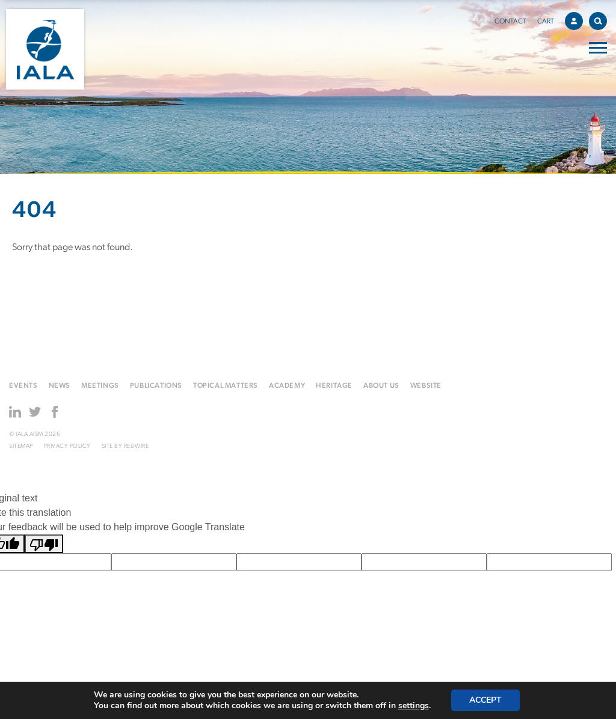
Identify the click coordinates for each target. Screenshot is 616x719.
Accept (485, 700)
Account (577, 19)
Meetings (100, 386)
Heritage (334, 386)
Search (600, 19)
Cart (545, 21)
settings (413, 705)
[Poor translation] (44, 543)
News (59, 386)
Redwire (136, 446)
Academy (287, 386)
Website (426, 386)
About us (381, 386)
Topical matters (225, 386)
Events (23, 386)
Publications (156, 386)
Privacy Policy (67, 446)
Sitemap (21, 446)
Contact (510, 21)
